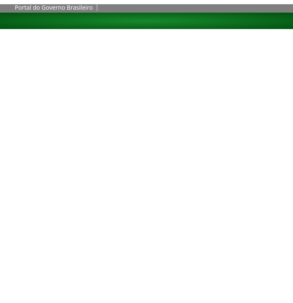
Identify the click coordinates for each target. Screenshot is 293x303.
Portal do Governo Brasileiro (54, 7)
